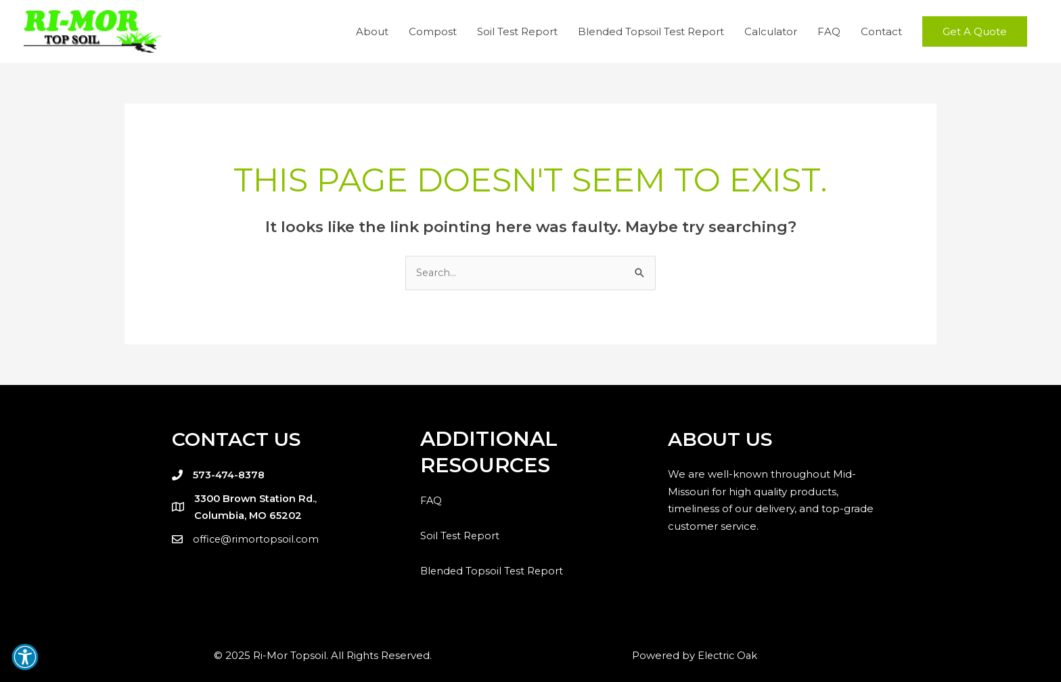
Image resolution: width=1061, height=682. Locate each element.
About (372, 31)
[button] (974, 31)
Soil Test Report (517, 31)
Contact (881, 31)
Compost (433, 31)
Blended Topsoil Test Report (651, 31)
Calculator (770, 31)
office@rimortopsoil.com (257, 538)
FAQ (828, 31)
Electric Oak (727, 655)
